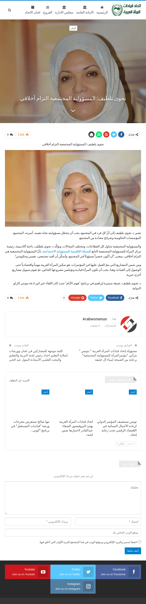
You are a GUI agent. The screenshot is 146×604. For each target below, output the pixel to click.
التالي (120, 443)
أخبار (73, 28)
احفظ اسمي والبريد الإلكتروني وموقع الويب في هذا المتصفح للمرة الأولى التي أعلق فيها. (88, 542)
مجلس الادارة (46, 10)
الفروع (30, 10)
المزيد (18, 10)
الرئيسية (84, 10)
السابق (131, 443)
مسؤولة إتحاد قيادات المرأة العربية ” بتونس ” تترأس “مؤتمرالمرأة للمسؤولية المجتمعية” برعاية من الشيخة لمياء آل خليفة (108, 355)
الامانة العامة (67, 10)
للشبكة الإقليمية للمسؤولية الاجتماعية (67, 251)
